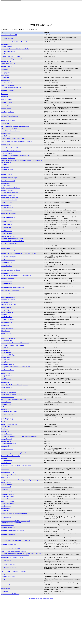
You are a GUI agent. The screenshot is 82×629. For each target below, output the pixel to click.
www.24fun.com (5, 426)
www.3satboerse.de (6, 99)
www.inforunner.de (6, 560)
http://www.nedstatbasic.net (8, 544)
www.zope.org (5, 431)
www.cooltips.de (5, 508)
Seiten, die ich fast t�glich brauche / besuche (13, 58)
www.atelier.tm (5, 389)
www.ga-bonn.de (5, 80)
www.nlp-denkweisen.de (7, 174)
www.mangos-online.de (7, 364)
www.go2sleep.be (6, 133)
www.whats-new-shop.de (8, 576)
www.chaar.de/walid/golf (8, 195)
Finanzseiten (4, 94)
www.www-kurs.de (6, 281)
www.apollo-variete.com (7, 472)
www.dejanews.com (6, 210)
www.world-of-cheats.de (7, 319)
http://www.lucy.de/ (6, 153)
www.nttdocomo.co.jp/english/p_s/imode (12, 238)
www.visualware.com (7, 221)
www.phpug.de (5, 446)
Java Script (4, 422)
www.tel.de (4, 458)
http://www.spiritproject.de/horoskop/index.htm (14, 453)
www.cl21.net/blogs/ (6, 233)
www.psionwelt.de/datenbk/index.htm (11, 394)
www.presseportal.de (6, 325)
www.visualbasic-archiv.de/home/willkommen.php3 (15, 343)
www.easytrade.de (6, 108)
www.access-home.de (7, 336)
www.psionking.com (6, 387)
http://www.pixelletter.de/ (8, 158)
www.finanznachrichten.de (8, 120)
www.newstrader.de (6, 102)
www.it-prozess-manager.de (8, 256)
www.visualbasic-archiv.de (8, 338)
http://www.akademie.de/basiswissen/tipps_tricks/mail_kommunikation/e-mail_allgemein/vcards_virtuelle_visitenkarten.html (21, 554)
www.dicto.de (5, 245)
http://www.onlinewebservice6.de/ (10, 548)
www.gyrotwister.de (6, 574)
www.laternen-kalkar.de (7, 370)
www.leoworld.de (6, 248)
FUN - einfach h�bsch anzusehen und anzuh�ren (15, 126)
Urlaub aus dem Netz (7, 484)
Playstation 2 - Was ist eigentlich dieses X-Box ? (14, 399)
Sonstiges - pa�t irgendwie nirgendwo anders (13, 571)
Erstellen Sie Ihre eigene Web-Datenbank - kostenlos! (41, 598)
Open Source (4, 429)
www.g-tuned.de (5, 373)
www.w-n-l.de (5, 469)
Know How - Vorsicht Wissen (9, 243)
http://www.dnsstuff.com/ (8, 564)
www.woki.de (5, 77)
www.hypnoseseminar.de (8, 260)
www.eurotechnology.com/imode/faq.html (12, 241)
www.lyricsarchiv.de (6, 46)
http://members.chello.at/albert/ (9, 197)
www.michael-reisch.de (7, 350)
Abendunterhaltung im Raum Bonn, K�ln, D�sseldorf (16, 465)
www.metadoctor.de (6, 499)
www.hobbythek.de (6, 317)
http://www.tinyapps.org (7, 38)
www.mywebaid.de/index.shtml (9, 424)
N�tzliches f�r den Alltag (8, 304)
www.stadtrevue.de (6, 477)
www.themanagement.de (7, 273)
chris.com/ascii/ (5, 144)
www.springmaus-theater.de (8, 474)
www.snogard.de (5, 588)
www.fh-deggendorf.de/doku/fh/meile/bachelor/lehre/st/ (16, 275)
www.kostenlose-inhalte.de (8, 567)
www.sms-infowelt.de (7, 207)
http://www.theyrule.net (7, 90)
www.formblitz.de (6, 307)
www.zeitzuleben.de (6, 171)
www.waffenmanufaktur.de (8, 297)
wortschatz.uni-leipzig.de (8, 63)
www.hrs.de (4, 591)
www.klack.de (5, 54)
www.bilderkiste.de (6, 231)
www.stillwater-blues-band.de (9, 35)
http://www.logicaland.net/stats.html (11, 87)
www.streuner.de (5, 293)
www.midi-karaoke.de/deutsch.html (10, 131)
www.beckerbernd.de (7, 169)
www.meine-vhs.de (6, 283)
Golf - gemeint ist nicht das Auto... (10, 188)
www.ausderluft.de (6, 227)
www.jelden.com (5, 362)
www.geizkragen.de (6, 309)
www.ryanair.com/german (8, 217)
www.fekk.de (4, 348)
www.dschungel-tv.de (7, 312)
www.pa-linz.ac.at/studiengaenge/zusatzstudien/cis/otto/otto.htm (18, 253)
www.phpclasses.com (7, 449)
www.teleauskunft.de (6, 66)
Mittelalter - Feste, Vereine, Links (10, 290)
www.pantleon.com (6, 375)
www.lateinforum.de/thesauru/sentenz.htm (12, 287)
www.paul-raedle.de (6, 266)
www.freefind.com (6, 517)
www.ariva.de (5, 123)
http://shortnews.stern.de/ (8, 51)
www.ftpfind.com (6, 463)
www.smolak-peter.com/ (7, 397)
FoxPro (3, 407)
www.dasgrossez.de (6, 322)
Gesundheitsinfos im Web (8, 181)
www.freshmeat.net (6, 434)
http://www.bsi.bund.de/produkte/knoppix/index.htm (15, 49)
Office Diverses (5, 331)
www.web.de (4, 69)
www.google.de (5, 72)
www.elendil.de (5, 359)
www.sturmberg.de (6, 352)
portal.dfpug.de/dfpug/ (7, 418)
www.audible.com (6, 205)
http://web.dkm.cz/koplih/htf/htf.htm (11, 151)
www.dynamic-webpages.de (8, 443)
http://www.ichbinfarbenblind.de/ (10, 594)
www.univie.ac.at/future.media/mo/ (10, 270)
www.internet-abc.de (6, 262)
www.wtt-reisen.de (6, 487)
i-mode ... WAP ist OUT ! (8, 236)
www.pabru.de (5, 382)
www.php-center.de (6, 441)
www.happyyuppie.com (7, 112)
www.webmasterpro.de (7, 525)
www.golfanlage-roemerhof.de (9, 192)
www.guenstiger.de (6, 314)
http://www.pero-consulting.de (9, 177)
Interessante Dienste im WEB (9, 200)
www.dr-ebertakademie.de (8, 250)
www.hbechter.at (5, 164)
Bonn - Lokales (5, 75)
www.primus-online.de (7, 202)
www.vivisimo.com (6, 460)
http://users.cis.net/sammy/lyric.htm (10, 56)
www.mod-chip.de (6, 404)
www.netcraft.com (6, 537)
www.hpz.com (5, 167)
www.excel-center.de (6, 333)
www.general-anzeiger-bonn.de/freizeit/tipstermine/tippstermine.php (19, 479)
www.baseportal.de (6, 510)
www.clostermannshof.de (8, 190)
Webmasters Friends (6, 492)
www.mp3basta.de (6, 402)
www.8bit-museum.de (7, 579)
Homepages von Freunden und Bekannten (12, 345)
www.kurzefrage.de (6, 61)
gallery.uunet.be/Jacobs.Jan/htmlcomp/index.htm (14, 513)
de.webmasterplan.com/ (7, 494)
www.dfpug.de (5, 409)
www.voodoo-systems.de (8, 583)
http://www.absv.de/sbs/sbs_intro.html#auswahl (14, 42)
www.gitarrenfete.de (6, 44)
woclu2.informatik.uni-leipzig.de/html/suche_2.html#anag (16, 141)
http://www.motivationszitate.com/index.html (13, 551)
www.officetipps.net (6, 340)
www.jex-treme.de (6, 506)
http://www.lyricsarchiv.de (8, 299)
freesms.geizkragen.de (7, 328)
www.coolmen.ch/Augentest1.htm (10, 148)
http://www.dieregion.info (8, 85)
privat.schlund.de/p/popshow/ (9, 128)
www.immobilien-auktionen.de (9, 116)
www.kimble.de (5, 136)
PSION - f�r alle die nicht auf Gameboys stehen (14, 385)
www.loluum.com (6, 379)
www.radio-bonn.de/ (6, 82)
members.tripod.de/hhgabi (8, 355)
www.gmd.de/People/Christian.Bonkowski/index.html (15, 366)
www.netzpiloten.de (6, 224)
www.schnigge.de (6, 104)
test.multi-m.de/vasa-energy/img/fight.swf (12, 138)
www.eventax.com (6, 482)
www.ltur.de (4, 489)
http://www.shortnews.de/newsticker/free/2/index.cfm (15, 540)
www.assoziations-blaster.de (8, 213)
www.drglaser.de (5, 185)
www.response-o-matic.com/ (9, 527)
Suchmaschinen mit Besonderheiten (10, 456)
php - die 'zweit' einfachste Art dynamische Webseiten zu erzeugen (19, 436)
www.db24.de (5, 96)
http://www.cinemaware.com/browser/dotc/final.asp (15, 155)
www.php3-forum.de (6, 439)
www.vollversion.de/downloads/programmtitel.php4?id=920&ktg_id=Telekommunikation (15, 521)
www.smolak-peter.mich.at (8, 392)
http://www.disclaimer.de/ (8, 534)
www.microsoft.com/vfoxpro (9, 411)
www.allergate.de (6, 183)
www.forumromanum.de (7, 503)
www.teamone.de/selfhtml (8, 496)
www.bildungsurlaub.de (7, 278)
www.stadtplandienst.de (7, 501)
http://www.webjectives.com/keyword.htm (12, 530)
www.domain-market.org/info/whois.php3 (12, 557)
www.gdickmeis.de (6, 357)
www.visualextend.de (7, 414)
